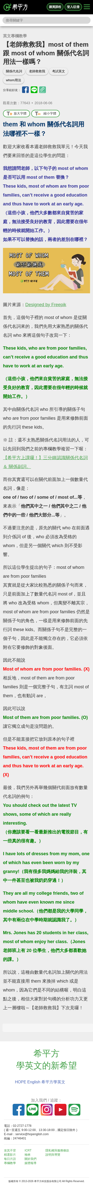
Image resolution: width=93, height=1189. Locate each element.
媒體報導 (30, 1163)
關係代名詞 (14, 71)
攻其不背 (10, 1150)
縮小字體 (45, 114)
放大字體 (16, 114)
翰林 (28, 1154)
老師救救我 (37, 71)
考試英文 (58, 71)
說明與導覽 (52, 1154)
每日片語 (10, 1159)
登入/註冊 (73, 7)
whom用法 (13, 80)
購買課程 (55, 7)
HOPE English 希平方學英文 (40, 1082)
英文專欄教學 (15, 36)
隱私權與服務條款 (57, 1150)
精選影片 (10, 1154)
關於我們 (30, 1159)
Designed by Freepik (45, 304)
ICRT (28, 1150)
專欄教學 (10, 1163)
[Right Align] (87, 7)
